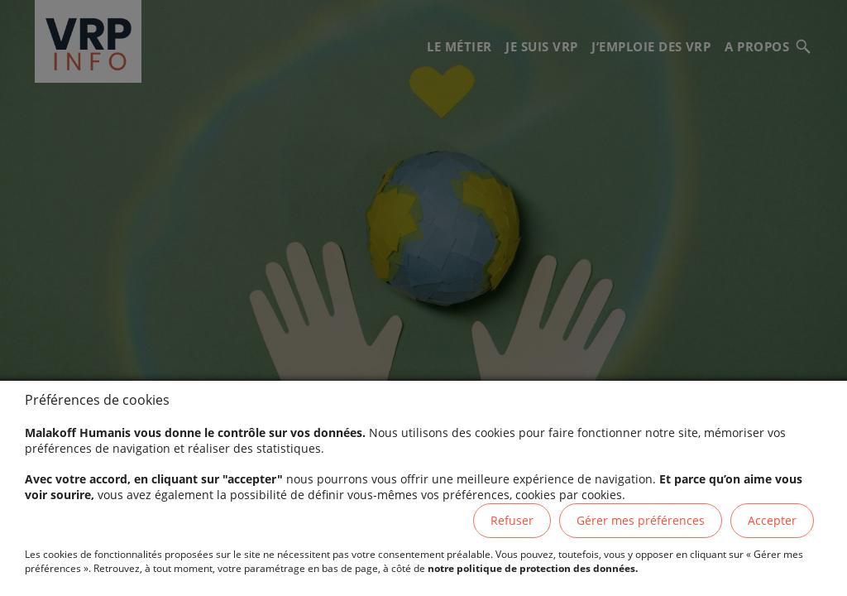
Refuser (512, 520)
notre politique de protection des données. (533, 568)
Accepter (772, 520)
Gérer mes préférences (641, 520)
